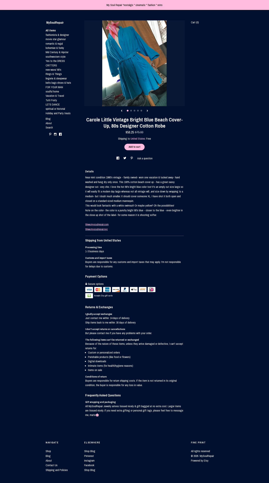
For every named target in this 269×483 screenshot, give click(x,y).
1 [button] (127, 110)
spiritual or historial (55, 109)
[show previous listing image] (121, 111)
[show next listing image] (147, 111)
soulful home (52, 91)
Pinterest (89, 456)
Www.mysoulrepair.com (97, 224)
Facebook (89, 465)
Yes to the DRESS (55, 61)
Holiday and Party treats (58, 113)
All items (51, 30)
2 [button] (131, 110)
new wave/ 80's (53, 70)
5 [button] (141, 110)
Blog (48, 119)
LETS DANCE (53, 104)
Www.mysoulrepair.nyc (96, 229)
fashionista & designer (57, 35)
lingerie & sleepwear (56, 78)
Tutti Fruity (51, 100)
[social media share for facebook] (118, 158)
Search (49, 127)
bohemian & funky (55, 48)
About (49, 123)
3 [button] (134, 110)
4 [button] (138, 110)
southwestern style (56, 56)
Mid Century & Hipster (57, 52)
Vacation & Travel (55, 96)
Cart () (195, 22)
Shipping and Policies (57, 470)
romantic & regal (54, 43)
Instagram (89, 460)
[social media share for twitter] (125, 158)
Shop (48, 451)
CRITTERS (51, 65)
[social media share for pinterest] (132, 158)
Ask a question (145, 158)
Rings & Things (54, 74)
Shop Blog (89, 451)
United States (138, 138)
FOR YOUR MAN (54, 87)
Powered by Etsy (199, 460)
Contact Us (51, 465)
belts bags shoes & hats (58, 83)
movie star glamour (56, 39)
